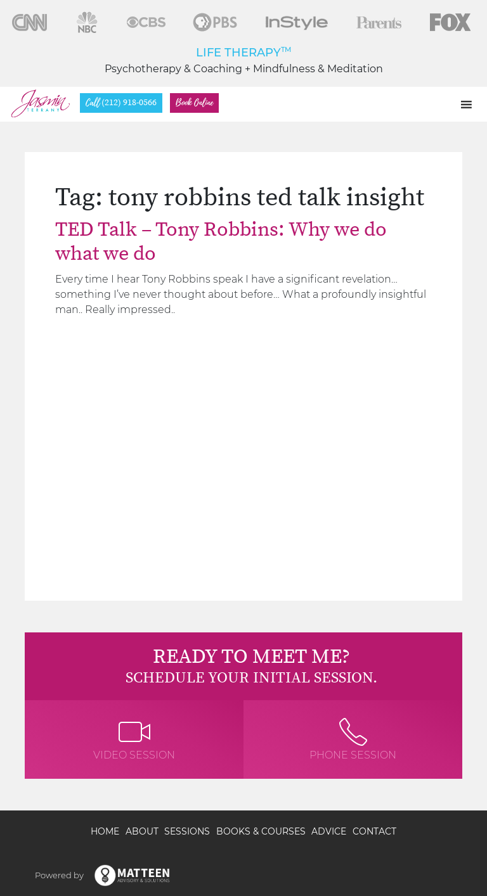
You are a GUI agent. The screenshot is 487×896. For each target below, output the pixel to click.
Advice (328, 831)
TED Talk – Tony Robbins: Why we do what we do (221, 242)
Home (105, 831)
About (142, 831)
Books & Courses (261, 831)
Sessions (187, 831)
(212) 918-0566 (121, 103)
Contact (374, 831)
